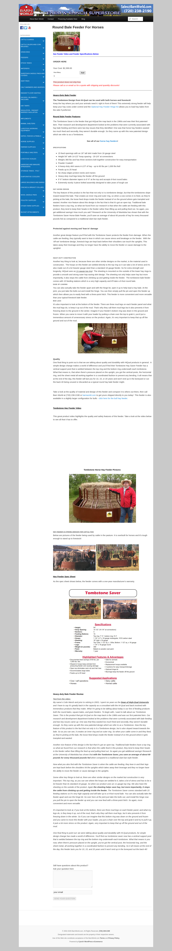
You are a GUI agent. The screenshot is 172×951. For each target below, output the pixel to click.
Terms (102, 938)
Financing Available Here (67, 19)
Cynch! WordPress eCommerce (90, 942)
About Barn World (36, 19)
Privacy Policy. (114, 938)
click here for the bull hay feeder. (113, 398)
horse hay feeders (108, 141)
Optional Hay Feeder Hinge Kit (105, 107)
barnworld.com (89, 395)
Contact (51, 19)
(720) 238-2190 (104, 931)
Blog (83, 19)
